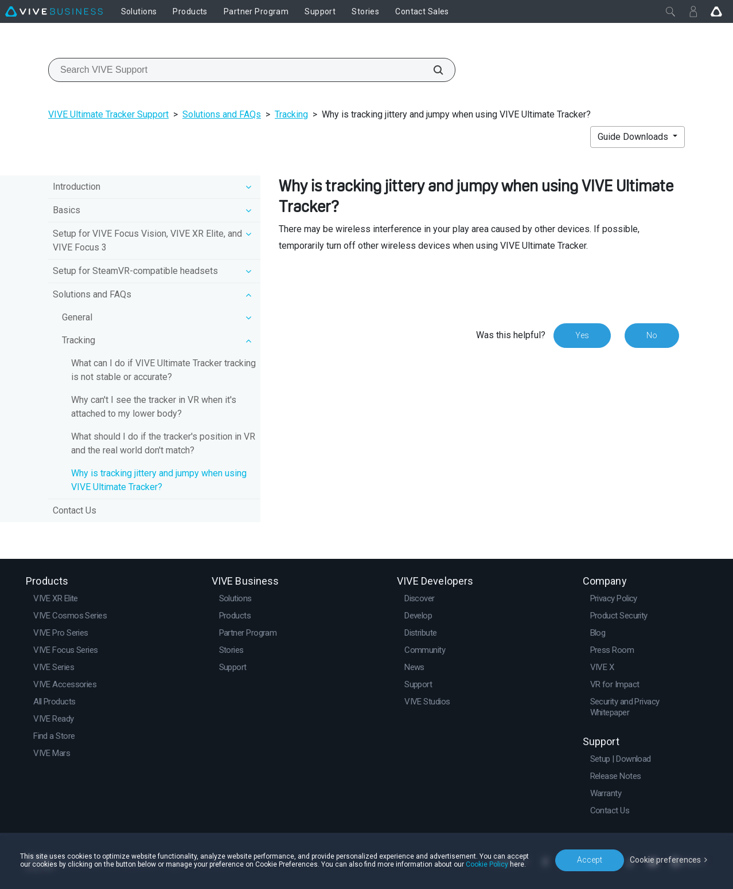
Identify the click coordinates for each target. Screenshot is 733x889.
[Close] (670, 11)
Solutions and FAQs (221, 114)
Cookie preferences (665, 859)
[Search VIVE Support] (431, 69)
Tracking (291, 114)
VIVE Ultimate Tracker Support (108, 114)
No (651, 335)
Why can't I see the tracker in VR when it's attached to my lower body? (153, 406)
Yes (582, 335)
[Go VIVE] (716, 11)
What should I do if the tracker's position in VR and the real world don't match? (163, 443)
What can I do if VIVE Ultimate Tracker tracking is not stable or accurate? (163, 370)
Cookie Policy (487, 864)
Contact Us (74, 510)
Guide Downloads (634, 136)
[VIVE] (54, 11)
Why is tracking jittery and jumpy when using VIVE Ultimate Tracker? (159, 480)
